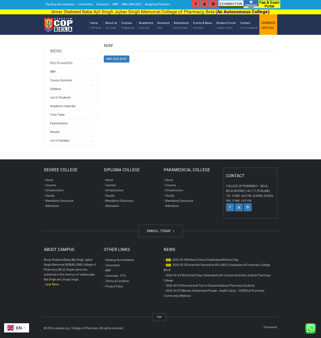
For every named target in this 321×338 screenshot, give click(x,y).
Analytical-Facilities (157, 4)
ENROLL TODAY (160, 231)
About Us (111, 25)
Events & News (202, 25)
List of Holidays (60, 140)
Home (95, 25)
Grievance (102, 4)
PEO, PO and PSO (61, 63)
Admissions (181, 25)
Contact (248, 25)
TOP (159, 317)
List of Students (60, 97)
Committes (85, 4)
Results (55, 132)
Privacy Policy (114, 286)
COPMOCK (268, 25)
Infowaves (270, 327)
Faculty (50, 195)
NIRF (115, 4)
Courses (128, 25)
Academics (146, 25)
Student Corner (226, 25)
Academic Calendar (63, 106)
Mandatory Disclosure (59, 200)
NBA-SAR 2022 (131, 4)
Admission (52, 206)
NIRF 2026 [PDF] (116, 59)
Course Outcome (61, 80)
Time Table (57, 114)
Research (163, 25)
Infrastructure (54, 190)
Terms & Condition (117, 281)
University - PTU (115, 275)
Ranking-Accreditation (60, 4)
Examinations (59, 123)
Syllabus (55, 89)
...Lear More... (52, 284)
